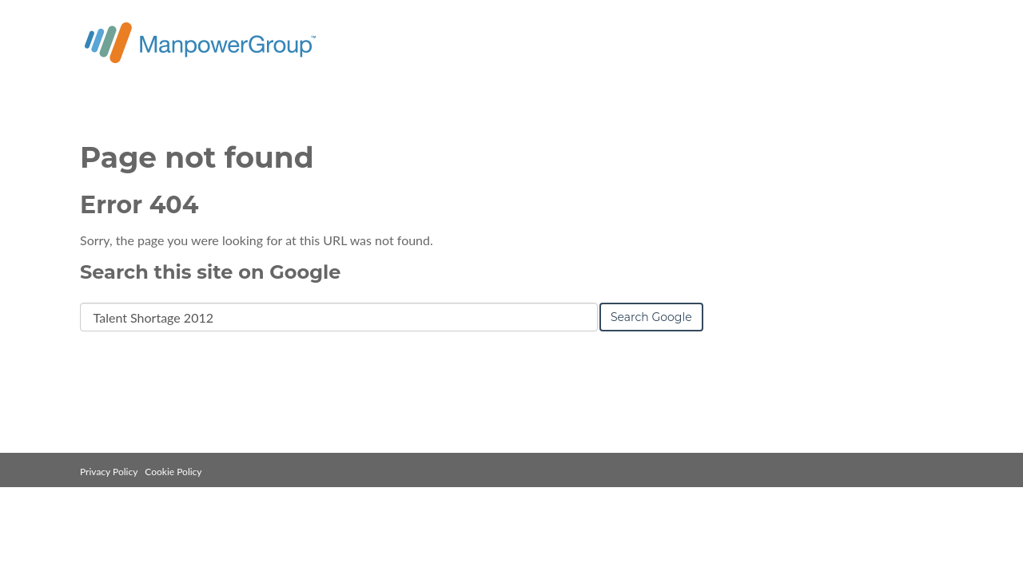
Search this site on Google (210, 272)
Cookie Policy (173, 472)
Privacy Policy (108, 472)
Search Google (651, 317)
